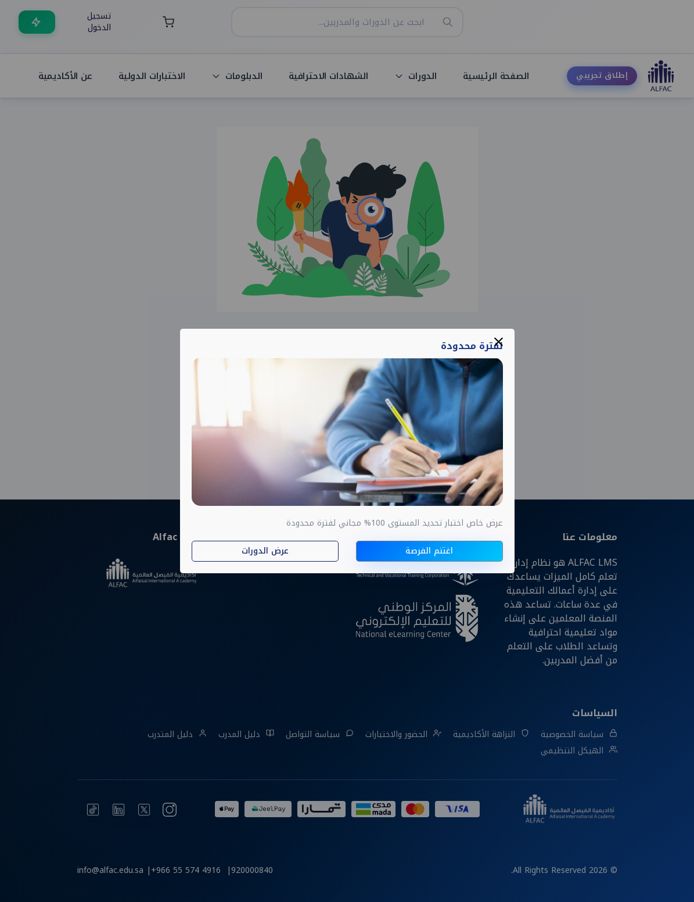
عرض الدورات (265, 551)
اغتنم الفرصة (429, 551)
